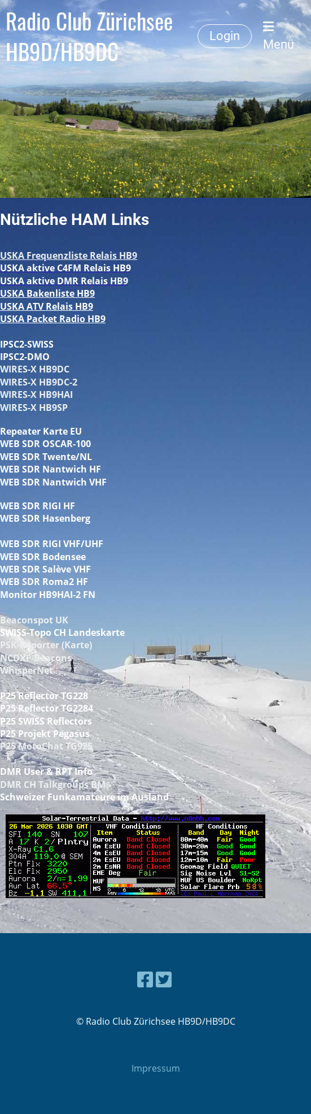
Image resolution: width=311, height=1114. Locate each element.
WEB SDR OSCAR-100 (45, 443)
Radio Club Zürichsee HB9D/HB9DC (89, 36)
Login (224, 36)
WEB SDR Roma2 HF (44, 581)
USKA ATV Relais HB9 (46, 306)
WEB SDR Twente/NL (46, 456)
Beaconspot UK (34, 620)
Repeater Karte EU (41, 431)
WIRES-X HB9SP (34, 407)
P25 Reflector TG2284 (46, 708)
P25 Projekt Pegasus (45, 733)
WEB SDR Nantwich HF (50, 469)
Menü (278, 35)
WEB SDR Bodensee (43, 557)
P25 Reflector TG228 (44, 696)
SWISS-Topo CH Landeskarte (62, 632)
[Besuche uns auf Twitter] (164, 979)
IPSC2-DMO (25, 356)
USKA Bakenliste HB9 (47, 293)
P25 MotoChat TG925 (46, 746)
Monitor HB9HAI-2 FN (47, 594)
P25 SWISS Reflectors (46, 721)
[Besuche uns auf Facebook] (145, 979)
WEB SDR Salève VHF (45, 569)
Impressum (156, 1068)
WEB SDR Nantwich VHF (53, 482)
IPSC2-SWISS (27, 344)
